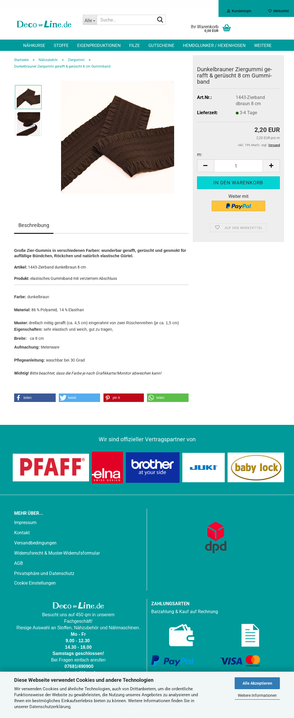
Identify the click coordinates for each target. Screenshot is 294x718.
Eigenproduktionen (99, 45)
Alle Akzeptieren (257, 683)
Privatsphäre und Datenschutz (44, 573)
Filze (134, 45)
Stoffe (61, 45)
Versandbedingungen (35, 543)
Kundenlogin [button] (239, 11)
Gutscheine (161, 45)
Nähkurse (34, 45)
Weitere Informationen (257, 695)
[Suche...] (90, 20)
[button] (205, 165)
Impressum (25, 522)
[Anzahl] (238, 165)
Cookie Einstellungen (35, 583)
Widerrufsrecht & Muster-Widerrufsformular (57, 553)
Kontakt (22, 532)
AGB (18, 563)
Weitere (263, 45)
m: (199, 154)
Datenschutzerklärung (49, 706)
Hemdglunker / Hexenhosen (214, 45)
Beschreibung (33, 225)
